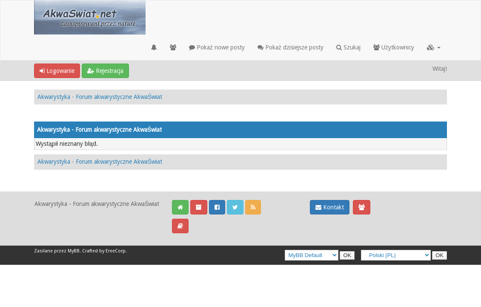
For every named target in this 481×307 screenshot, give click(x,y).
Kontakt (329, 207)
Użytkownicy (393, 47)
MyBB (74, 251)
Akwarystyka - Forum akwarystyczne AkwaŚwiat (99, 96)
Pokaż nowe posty (217, 47)
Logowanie (57, 70)
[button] (434, 47)
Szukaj (348, 47)
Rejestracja (105, 70)
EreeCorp (116, 251)
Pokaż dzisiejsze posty (291, 47)
